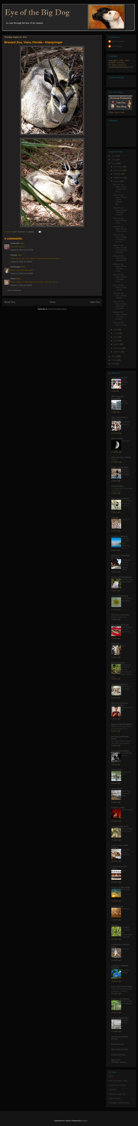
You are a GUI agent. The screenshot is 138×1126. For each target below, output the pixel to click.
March (116, 344)
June (116, 333)
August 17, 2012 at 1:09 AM (21, 285)
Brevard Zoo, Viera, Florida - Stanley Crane (119, 267)
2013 (113, 160)
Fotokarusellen (118, 808)
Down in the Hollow (120, 999)
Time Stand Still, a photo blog (119, 418)
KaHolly (114, 517)
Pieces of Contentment (121, 577)
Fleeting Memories (118, 617)
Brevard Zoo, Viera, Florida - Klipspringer (119, 258)
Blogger (84, 1121)
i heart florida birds (120, 826)
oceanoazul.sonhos (120, 751)
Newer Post (9, 302)
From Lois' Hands (119, 377)
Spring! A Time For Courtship (125, 472)
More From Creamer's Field (126, 793)
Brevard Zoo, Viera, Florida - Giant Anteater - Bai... (119, 199)
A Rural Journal (118, 1055)
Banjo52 (115, 925)
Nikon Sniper (117, 438)
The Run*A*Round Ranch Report (119, 704)
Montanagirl (15, 267)
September (118, 178)
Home (52, 302)
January (117, 352)
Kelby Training (115, 1098)
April (116, 341)
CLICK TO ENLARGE (120, 887)
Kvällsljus (125, 909)
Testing (114, 460)
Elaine (13, 279)
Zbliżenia (115, 644)
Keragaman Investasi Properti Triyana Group (126, 564)
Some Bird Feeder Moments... (126, 852)
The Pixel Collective (120, 615)
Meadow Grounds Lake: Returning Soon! (126, 543)
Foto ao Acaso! (118, 663)
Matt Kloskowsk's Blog (118, 1081)
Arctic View (116, 789)
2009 (113, 364)
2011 (113, 356)
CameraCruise (117, 1044)
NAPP (111, 1076)
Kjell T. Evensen (118, 41)
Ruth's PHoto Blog (119, 467)
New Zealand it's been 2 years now (127, 629)
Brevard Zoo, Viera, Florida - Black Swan (119, 228)
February (118, 348)
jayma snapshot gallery (121, 724)
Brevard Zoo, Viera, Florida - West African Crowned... (120, 248)
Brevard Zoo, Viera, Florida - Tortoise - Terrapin (119, 315)
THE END (126, 890)
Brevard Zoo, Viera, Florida (119, 324)
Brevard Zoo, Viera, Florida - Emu (119, 220)
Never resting (127, 810)
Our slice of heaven (120, 625)
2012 (113, 163)
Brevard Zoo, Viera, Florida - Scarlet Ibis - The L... (120, 187)
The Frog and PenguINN (117, 397)
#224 (124, 871)
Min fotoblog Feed (119, 1049)
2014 (113, 156)
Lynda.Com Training (117, 1085)
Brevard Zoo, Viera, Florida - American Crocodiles (119, 305)
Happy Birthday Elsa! (125, 382)
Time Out (125, 520)
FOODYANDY (117, 486)
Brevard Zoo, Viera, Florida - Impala (119, 287)
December (118, 166)
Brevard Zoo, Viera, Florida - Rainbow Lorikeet (119, 211)
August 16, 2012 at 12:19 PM (21, 250)
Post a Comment (14, 290)
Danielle (13, 255)
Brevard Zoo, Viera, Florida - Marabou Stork (119, 277)
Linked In (112, 1090)
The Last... (126, 949)
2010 (113, 360)
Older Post (95, 302)
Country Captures (119, 536)
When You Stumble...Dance (118, 1061)
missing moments (119, 684)
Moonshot (126, 441)
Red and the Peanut (120, 498)
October (117, 174)
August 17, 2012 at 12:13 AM (21, 273)
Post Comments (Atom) (57, 309)
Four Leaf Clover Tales (121, 987)
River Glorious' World (121, 457)
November (118, 170)
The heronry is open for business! (127, 503)
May (116, 337)
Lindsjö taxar (117, 906)
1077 (124, 646)
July (116, 329)
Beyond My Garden (120, 1018)
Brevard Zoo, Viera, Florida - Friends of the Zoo (119, 238)
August (117, 181)
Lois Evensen (117, 46)
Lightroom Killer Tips (117, 1094)
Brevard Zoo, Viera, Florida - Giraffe (119, 295)
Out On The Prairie (119, 596)
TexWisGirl (14, 243)
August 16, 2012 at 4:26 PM (21, 262)
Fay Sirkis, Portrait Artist (119, 1103)
